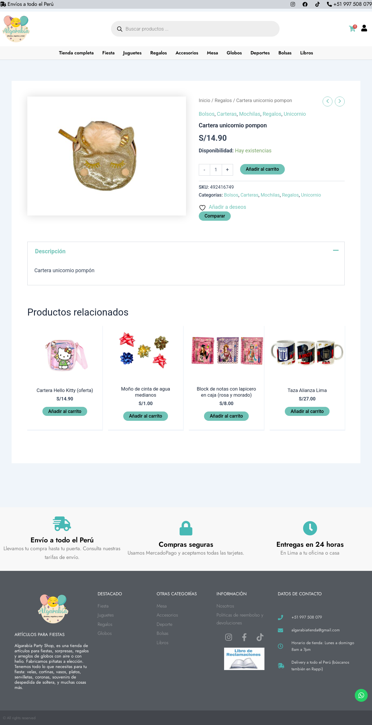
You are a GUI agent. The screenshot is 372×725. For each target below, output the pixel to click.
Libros (307, 52)
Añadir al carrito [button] (64, 411)
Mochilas (249, 114)
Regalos (159, 52)
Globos (234, 52)
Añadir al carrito (262, 169)
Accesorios (187, 52)
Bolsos (207, 114)
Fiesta (109, 52)
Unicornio (295, 114)
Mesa (212, 52)
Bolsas (285, 52)
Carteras (227, 114)
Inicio (204, 100)
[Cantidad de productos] (216, 170)
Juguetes (133, 52)
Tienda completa (76, 52)
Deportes (260, 52)
